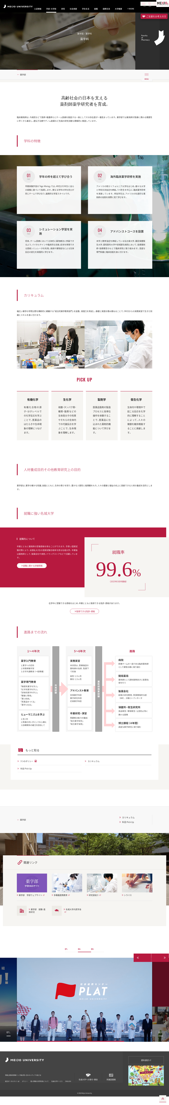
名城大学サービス (57, 1084)
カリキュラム (94, 774)
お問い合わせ (44, 1079)
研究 (63, 9)
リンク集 (31, 1079)
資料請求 (146, 1066)
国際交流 (106, 9)
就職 (96, 9)
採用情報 (20, 1079)
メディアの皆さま (61, 1079)
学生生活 (85, 9)
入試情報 (37, 9)
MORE (130, 9)
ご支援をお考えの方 (154, 16)
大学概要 (118, 9)
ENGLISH (68, 1084)
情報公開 (8, 1079)
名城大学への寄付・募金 (88, 1082)
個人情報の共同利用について (39, 1084)
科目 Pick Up (27, 781)
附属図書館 (111, 1082)
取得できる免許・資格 (84, 623)
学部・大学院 (51, 9)
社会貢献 (73, 9)
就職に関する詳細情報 (36, 579)
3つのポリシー (28, 774)
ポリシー (25, 1084)
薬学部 (24, 81)
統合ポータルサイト (12, 1084)
